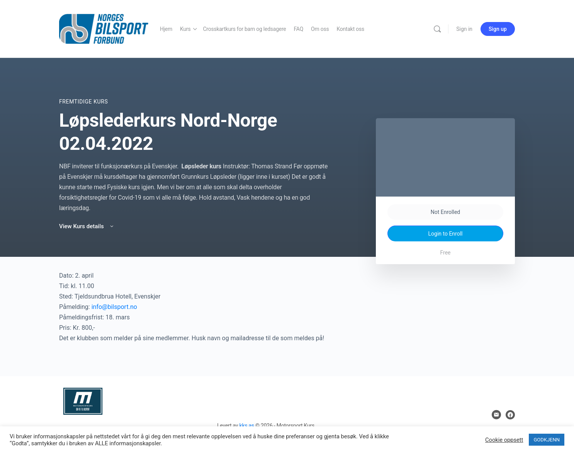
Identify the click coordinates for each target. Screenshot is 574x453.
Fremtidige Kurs (83, 101)
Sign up (498, 29)
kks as (246, 425)
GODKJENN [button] (546, 440)
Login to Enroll (445, 234)
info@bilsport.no (114, 306)
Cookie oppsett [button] (504, 439)
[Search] (437, 29)
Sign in (464, 29)
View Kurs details (87, 226)
